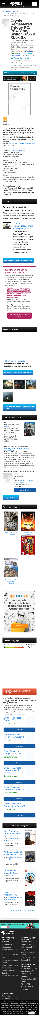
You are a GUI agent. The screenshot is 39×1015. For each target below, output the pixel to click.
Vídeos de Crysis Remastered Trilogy (17, 372)
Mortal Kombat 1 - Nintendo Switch (12, 872)
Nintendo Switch (27, 944)
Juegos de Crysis (10, 498)
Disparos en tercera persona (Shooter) (13, 858)
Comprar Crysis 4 (24, 490)
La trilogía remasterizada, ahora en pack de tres (23, 226)
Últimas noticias (27, 942)
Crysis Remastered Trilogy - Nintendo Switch (12, 770)
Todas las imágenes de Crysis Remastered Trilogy (19, 407)
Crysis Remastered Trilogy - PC (12, 719)
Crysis (6, 427)
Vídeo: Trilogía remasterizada (14, 361)
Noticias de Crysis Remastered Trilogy (17, 260)
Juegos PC (25, 960)
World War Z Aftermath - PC (10, 893)
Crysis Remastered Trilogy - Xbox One (12, 752)
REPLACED (26, 984)
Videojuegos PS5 (28, 947)
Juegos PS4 (26, 950)
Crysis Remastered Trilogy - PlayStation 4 (14, 735)
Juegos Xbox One (28, 957)
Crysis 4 (16, 474)
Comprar (19, 729)
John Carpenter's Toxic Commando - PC (12, 833)
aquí (26, 1013)
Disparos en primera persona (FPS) (22, 143)
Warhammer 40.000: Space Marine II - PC (13, 853)
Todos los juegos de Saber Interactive (22, 910)
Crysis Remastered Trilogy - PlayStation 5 (14, 788)
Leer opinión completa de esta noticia (19, 315)
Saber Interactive (19, 150)
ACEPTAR (32, 1013)
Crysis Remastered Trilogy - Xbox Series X (14, 805)
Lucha (11, 876)
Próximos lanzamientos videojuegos (7, 944)
